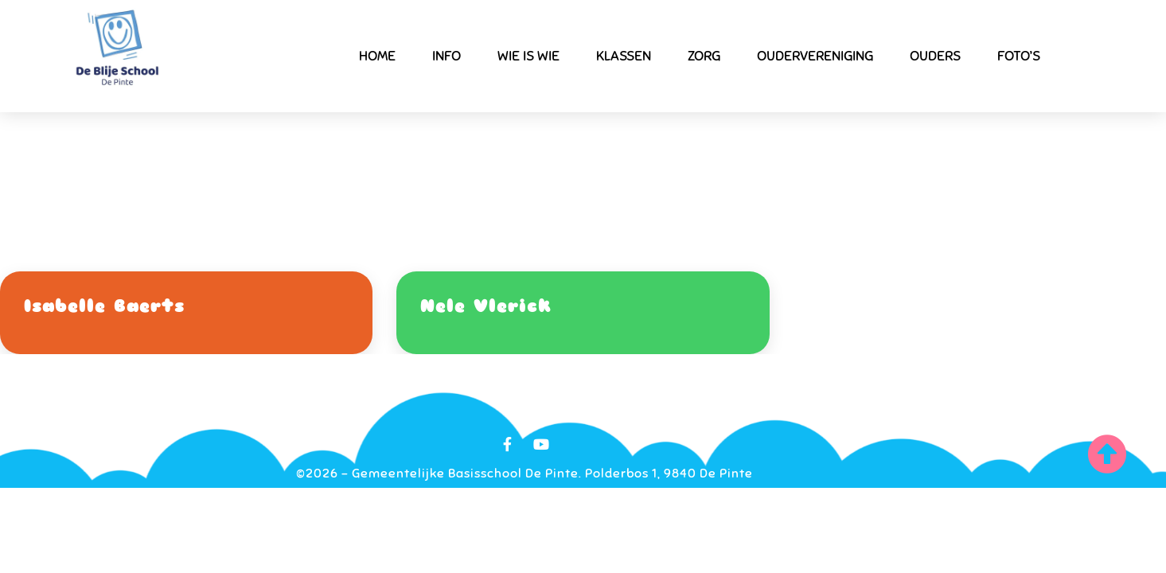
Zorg (704, 55)
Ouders (935, 55)
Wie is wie (528, 55)
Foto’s (1018, 55)
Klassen (623, 55)
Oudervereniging (815, 55)
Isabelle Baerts (104, 306)
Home (377, 55)
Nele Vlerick (486, 306)
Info (446, 55)
